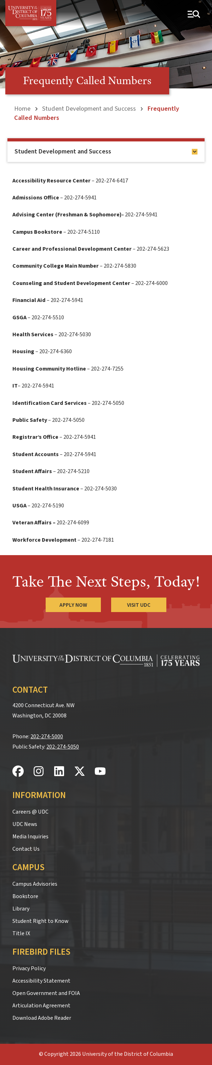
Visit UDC (139, 605)
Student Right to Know (40, 921)
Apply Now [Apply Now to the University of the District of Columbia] (73, 605)
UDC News (24, 824)
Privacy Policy (29, 968)
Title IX (21, 933)
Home (22, 108)
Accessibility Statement (41, 981)
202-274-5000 (46, 736)
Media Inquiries (30, 836)
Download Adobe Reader (41, 1018)
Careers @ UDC (30, 812)
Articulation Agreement (41, 1005)
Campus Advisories (34, 884)
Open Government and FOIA (46, 993)
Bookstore (25, 896)
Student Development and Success (89, 108)
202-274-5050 (62, 747)
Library (20, 909)
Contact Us (26, 849)
